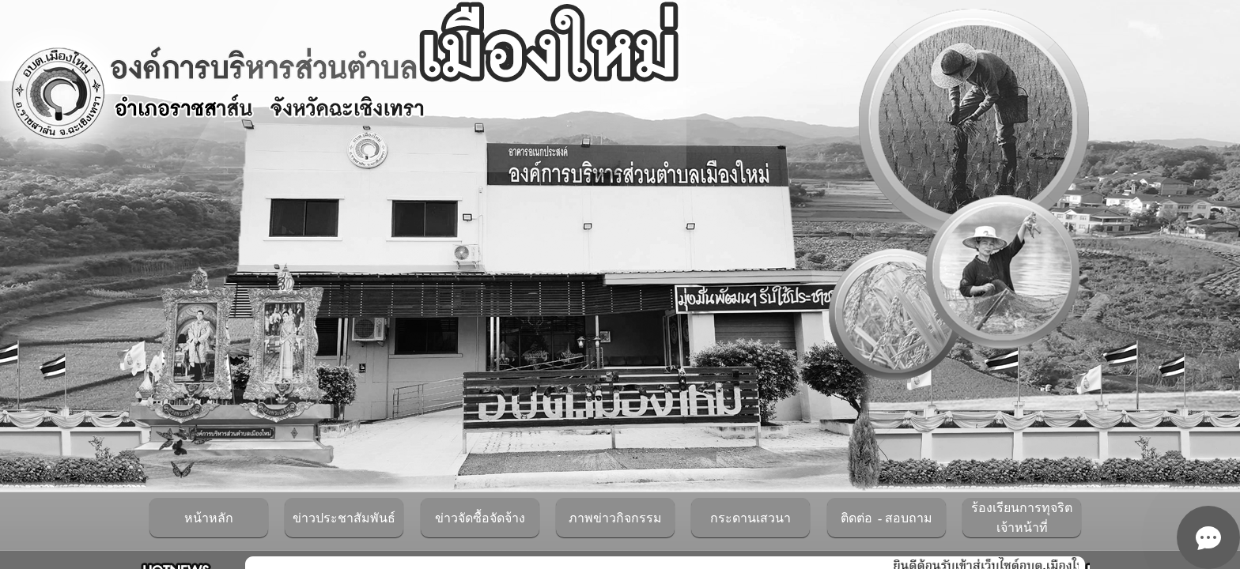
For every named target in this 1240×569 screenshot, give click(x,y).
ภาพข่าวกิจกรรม (615, 518)
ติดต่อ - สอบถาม (886, 518)
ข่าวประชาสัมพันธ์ (344, 518)
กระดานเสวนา (750, 518)
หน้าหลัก (208, 518)
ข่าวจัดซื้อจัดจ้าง (480, 518)
